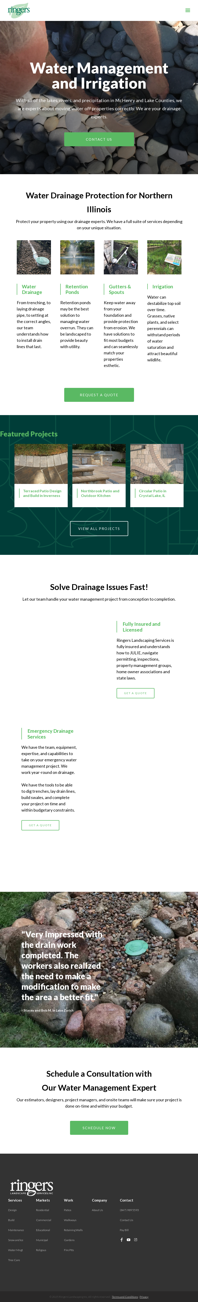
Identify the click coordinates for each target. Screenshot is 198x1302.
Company (99, 1200)
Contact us (99, 139)
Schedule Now (99, 1128)
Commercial (43, 1220)
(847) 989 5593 (129, 1210)
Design (12, 1210)
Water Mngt (15, 1250)
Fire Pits (69, 1250)
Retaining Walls (73, 1230)
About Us (97, 1210)
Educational (43, 1230)
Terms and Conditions (125, 1297)
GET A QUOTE (135, 714)
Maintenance (16, 1230)
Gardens (69, 1240)
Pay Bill (124, 1230)
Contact (126, 1200)
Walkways (70, 1220)
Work (68, 1200)
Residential (42, 1210)
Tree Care (14, 1260)
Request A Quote (99, 395)
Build (11, 1220)
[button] (188, 10)
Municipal (42, 1240)
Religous (41, 1250)
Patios (67, 1210)
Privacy (144, 1297)
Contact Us (126, 1220)
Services (15, 1200)
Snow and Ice (15, 1240)
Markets (43, 1200)
